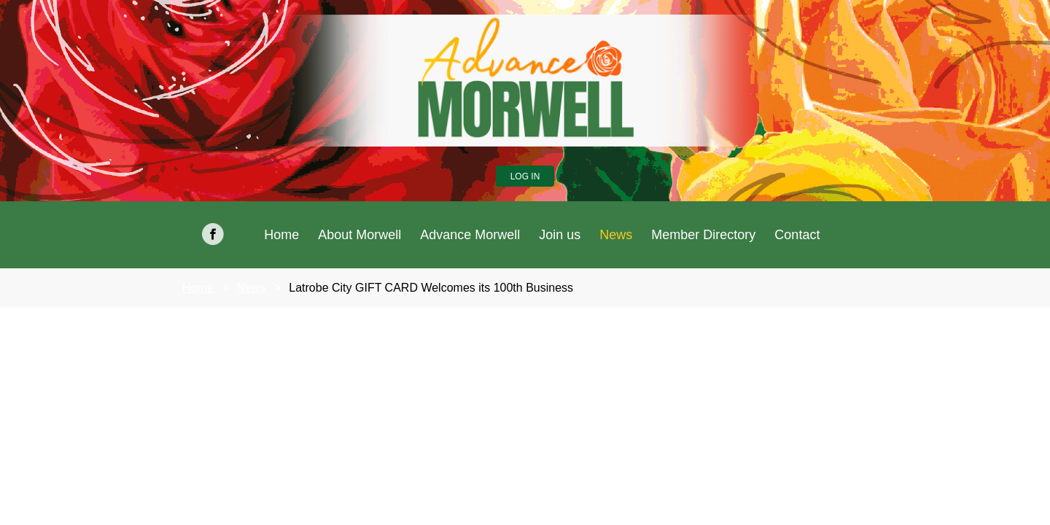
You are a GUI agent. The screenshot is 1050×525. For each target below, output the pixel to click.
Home (198, 287)
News (250, 287)
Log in (525, 176)
